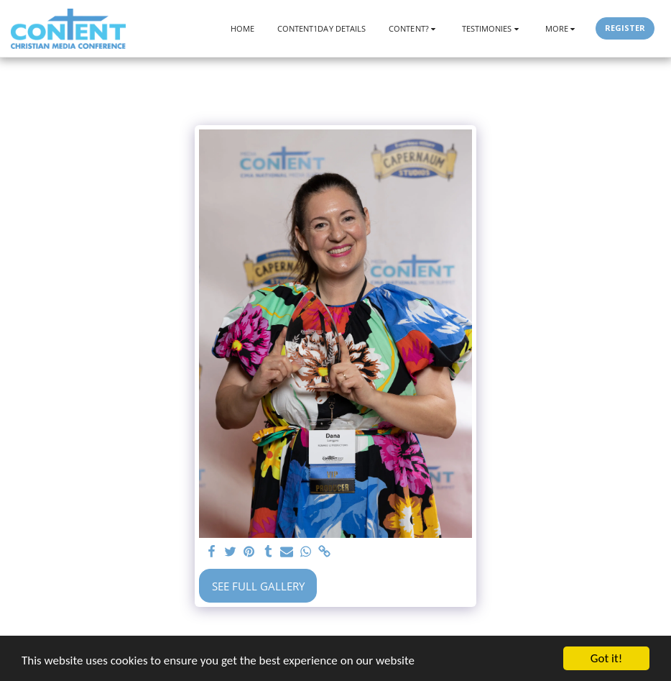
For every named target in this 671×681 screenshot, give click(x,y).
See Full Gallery (258, 586)
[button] (414, 28)
